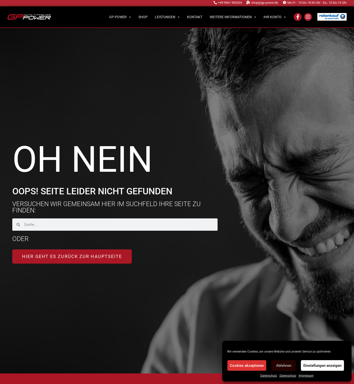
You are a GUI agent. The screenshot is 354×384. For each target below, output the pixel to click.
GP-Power (120, 17)
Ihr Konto (275, 17)
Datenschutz (268, 375)
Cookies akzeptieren (247, 365)
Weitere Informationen (233, 17)
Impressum (306, 375)
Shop (143, 17)
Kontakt (194, 17)
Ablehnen (283, 365)
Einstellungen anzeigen (322, 365)
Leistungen (167, 17)
